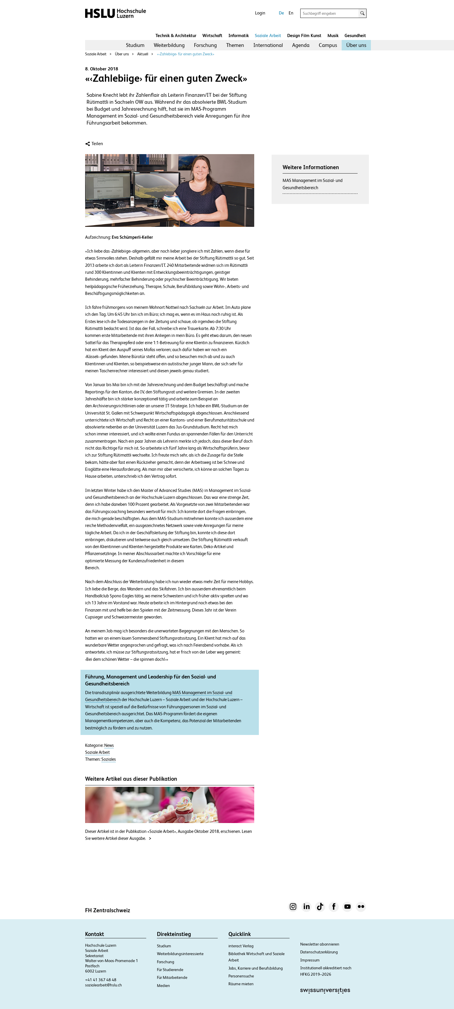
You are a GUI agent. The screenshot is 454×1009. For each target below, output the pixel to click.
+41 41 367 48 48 (100, 979)
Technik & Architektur (175, 35)
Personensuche (241, 976)
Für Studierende (170, 969)
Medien (163, 985)
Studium (135, 45)
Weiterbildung (169, 45)
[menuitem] (135, 45)
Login (260, 12)
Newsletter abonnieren (319, 944)
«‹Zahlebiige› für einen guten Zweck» (185, 54)
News (109, 745)
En (291, 12)
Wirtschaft (212, 35)
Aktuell (142, 54)
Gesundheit (355, 35)
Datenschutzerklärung (319, 952)
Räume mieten (241, 983)
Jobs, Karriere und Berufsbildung (255, 968)
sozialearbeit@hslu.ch (103, 985)
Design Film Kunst (304, 35)
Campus (328, 45)
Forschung (205, 45)
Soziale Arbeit (268, 35)
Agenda (301, 45)
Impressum (310, 960)
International (268, 45)
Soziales (108, 759)
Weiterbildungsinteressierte (180, 953)
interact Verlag (241, 946)
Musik (332, 35)
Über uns (356, 45)
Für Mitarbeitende (172, 977)
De (281, 12)
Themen (235, 45)
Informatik (238, 35)
